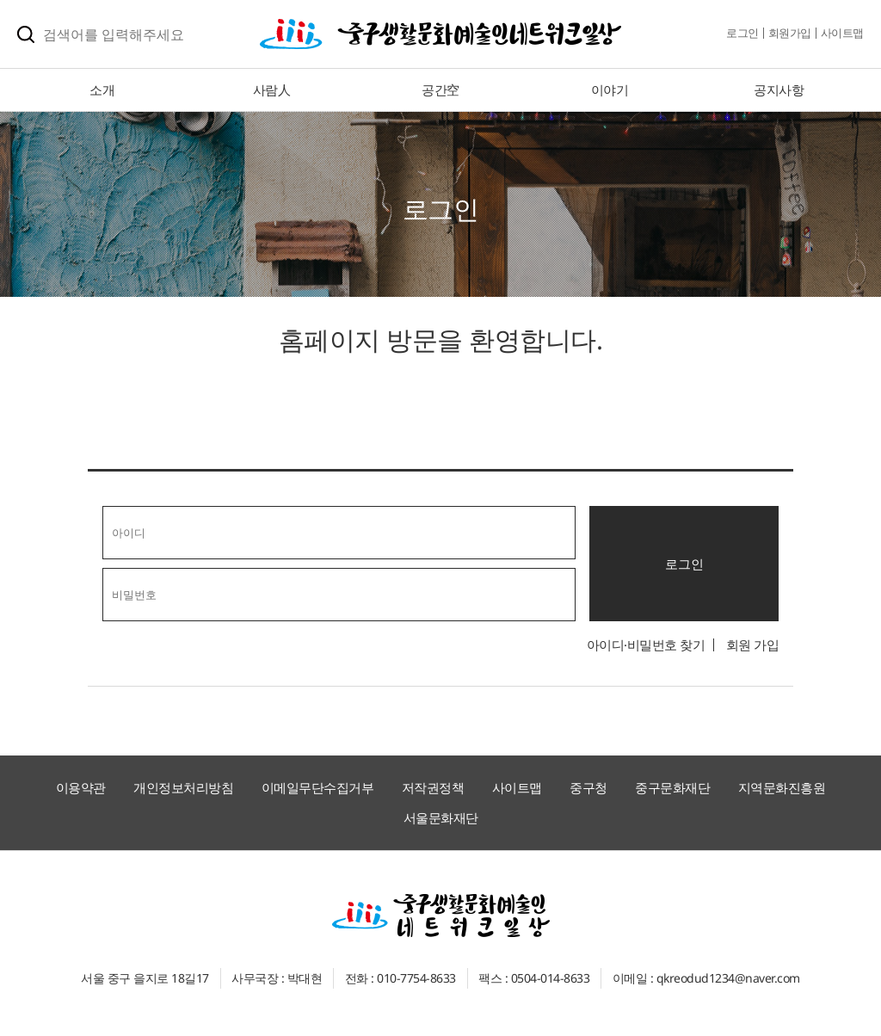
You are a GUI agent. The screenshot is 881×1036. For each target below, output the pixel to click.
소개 (101, 89)
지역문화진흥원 (782, 787)
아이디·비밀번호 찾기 (646, 644)
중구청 (588, 787)
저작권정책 (433, 787)
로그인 (742, 32)
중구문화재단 (672, 787)
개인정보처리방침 (183, 787)
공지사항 (779, 89)
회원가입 (789, 32)
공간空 (440, 89)
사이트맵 (842, 32)
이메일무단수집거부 (318, 787)
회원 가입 (752, 644)
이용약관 (81, 787)
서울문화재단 (441, 817)
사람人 (272, 89)
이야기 (610, 89)
